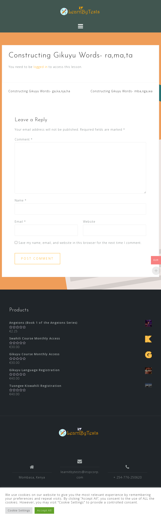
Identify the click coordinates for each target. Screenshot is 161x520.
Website (89, 222)
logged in (41, 67)
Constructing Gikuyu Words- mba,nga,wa (122, 91)
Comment (23, 139)
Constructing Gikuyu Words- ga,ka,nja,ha (39, 91)
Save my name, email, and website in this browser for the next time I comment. (80, 243)
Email (20, 222)
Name (20, 200)
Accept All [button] (44, 510)
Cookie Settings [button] (19, 510)
